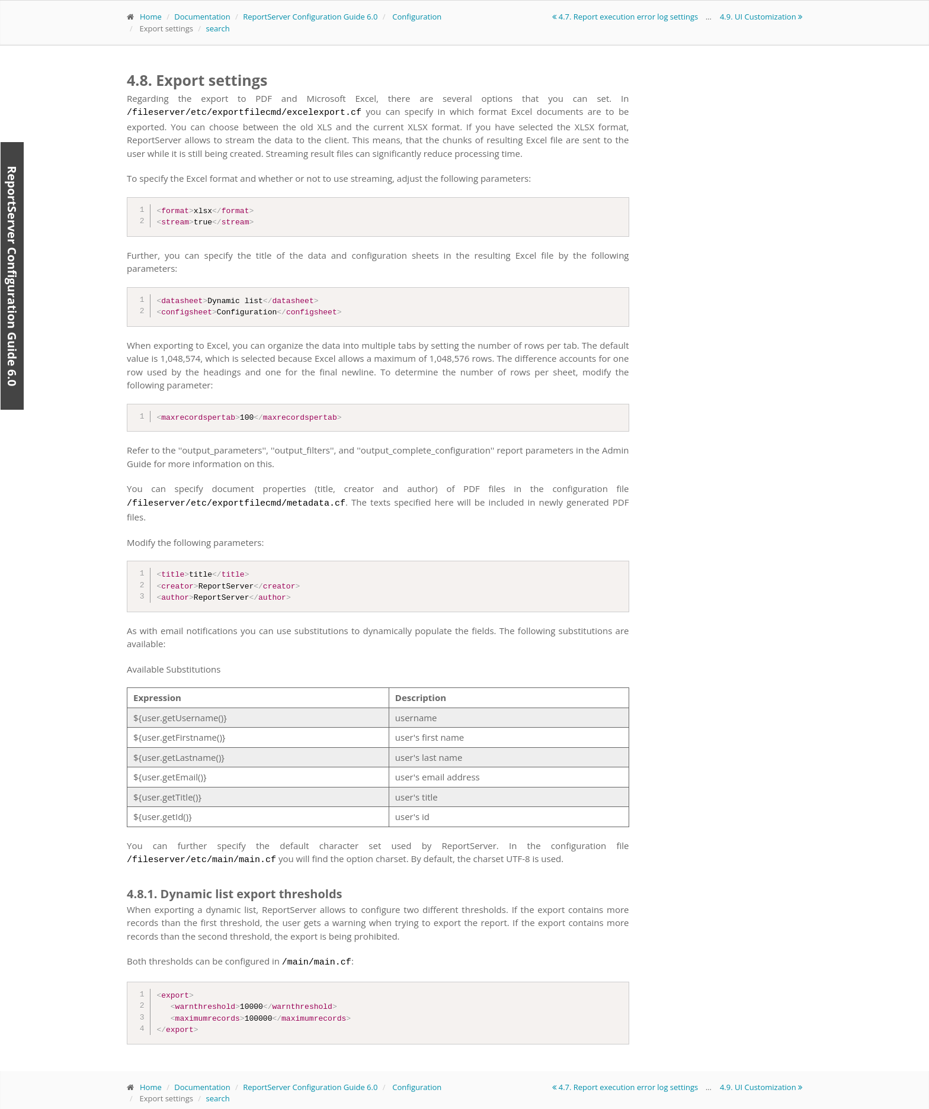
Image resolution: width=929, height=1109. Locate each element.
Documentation (202, 16)
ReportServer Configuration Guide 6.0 (310, 16)
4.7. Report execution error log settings (626, 16)
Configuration (416, 16)
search (217, 28)
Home (151, 16)
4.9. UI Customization (761, 16)
